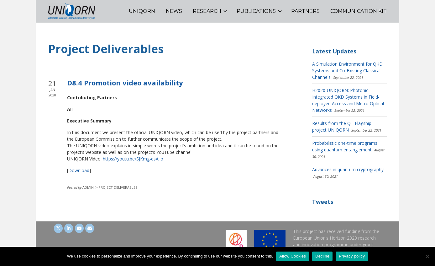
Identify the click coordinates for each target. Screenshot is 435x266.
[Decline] (427, 256)
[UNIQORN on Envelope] (89, 228)
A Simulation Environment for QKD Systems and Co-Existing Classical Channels (347, 70)
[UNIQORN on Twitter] (58, 228)
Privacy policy (352, 256)
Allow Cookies (292, 256)
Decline (322, 256)
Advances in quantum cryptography (348, 169)
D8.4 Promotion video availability (125, 82)
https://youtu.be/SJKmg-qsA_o (133, 159)
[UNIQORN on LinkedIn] (68, 228)
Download (78, 170)
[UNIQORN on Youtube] (79, 228)
